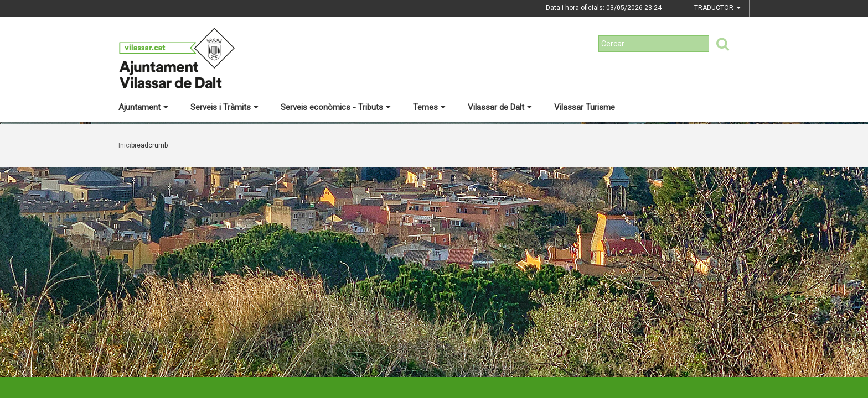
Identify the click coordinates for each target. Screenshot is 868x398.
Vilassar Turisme (584, 107)
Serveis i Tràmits (224, 107)
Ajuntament (143, 107)
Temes (429, 107)
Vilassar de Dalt (500, 107)
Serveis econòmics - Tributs (336, 107)
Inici (124, 145)
